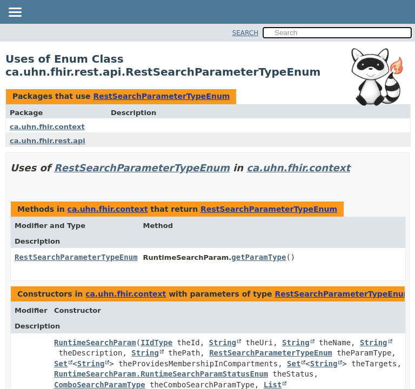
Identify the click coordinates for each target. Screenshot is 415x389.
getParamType (258, 257)
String (223, 342)
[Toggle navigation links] (14, 13)
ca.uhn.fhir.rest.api (47, 141)
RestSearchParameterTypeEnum (161, 96)
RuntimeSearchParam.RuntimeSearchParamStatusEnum (161, 374)
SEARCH (245, 33)
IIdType (156, 342)
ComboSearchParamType (99, 384)
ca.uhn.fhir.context (47, 127)
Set (61, 363)
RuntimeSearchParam (95, 342)
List (273, 384)
